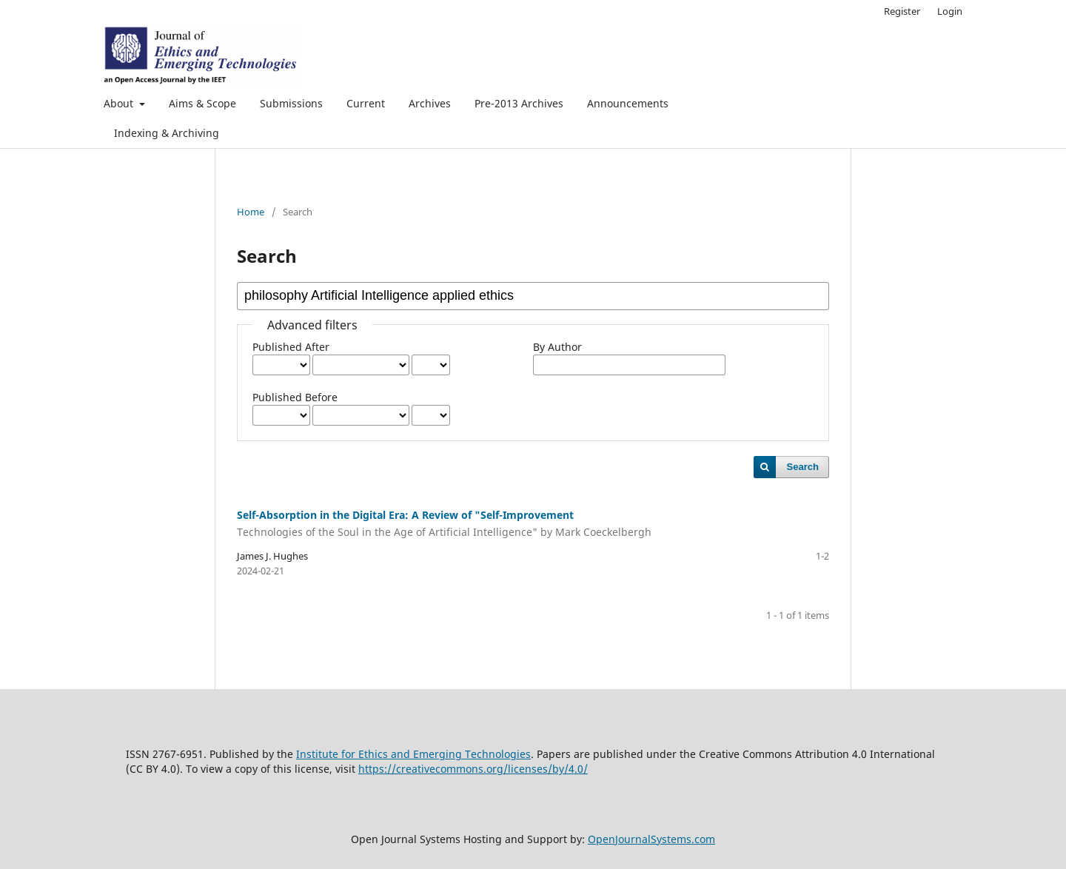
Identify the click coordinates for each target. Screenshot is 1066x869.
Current (365, 103)
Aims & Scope (202, 103)
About (120, 103)
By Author (557, 347)
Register (902, 11)
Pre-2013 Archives (519, 103)
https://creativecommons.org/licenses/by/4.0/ (473, 769)
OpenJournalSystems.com (651, 839)
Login (949, 11)
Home (250, 211)
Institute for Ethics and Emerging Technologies (413, 754)
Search (803, 466)
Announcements (627, 103)
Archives (430, 103)
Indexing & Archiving (166, 133)
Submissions (291, 103)
